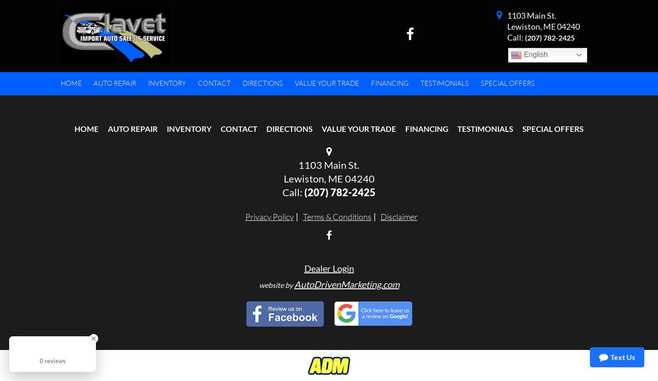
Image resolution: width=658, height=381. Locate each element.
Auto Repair (133, 129)
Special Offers (553, 129)
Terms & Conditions (337, 217)
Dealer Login (329, 268)
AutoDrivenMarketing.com (346, 284)
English (529, 55)
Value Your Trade (359, 129)
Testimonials (485, 129)
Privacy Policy (269, 217)
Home (86, 129)
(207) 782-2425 (550, 37)
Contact (239, 129)
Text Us (617, 357)
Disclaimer (399, 217)
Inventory (189, 129)
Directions (289, 129)
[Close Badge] (93, 338)
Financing (426, 129)
